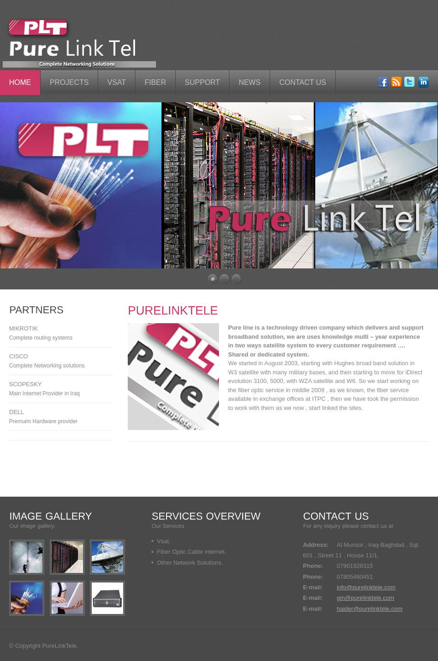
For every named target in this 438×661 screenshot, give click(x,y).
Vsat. (164, 541)
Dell (16, 412)
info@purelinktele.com (366, 587)
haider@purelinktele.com (369, 608)
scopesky (25, 384)
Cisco (18, 356)
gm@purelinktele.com (365, 597)
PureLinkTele (59, 645)
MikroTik (23, 328)
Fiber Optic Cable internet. (191, 551)
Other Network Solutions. (190, 562)
